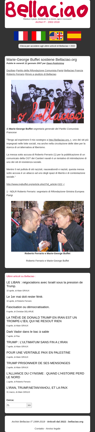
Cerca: (10, 400)
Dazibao (11, 70)
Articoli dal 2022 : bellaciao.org (65, 421)
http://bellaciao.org (59, 139)
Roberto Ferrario (15, 74)
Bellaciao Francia (73, 70)
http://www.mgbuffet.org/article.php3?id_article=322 (34, 184)
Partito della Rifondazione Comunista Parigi (39, 70)
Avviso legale (53, 428)
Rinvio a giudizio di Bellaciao (40, 74)
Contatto (39, 428)
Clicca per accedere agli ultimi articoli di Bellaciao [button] (47, 46)
